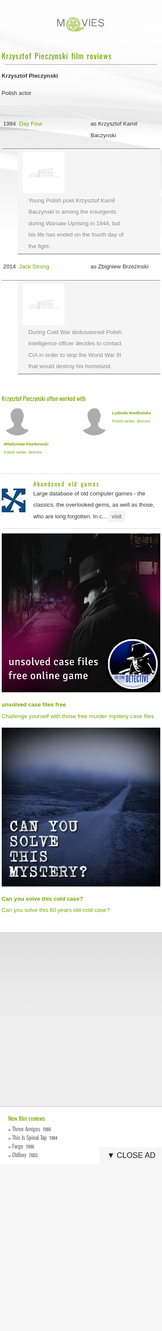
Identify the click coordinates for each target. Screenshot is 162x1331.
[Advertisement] (81, 1020)
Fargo (23, 1146)
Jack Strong (34, 266)
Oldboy (25, 1154)
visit (117, 516)
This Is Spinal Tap (34, 1137)
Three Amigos (31, 1128)
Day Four (30, 123)
